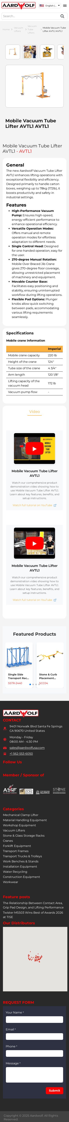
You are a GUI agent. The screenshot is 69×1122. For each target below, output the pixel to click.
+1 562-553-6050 (21, 753)
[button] (34, 448)
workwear (10, 882)
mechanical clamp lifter (20, 815)
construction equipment (21, 877)
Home (6, 29)
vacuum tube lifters (32, 29)
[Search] (62, 16)
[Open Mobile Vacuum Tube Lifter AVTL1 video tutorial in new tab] (34, 505)
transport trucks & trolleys (22, 856)
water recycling (15, 871)
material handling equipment (25, 820)
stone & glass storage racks (24, 835)
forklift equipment (17, 846)
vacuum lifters (18, 29)
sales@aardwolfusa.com (27, 747)
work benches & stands (20, 861)
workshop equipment (19, 825)
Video (34, 411)
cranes (8, 841)
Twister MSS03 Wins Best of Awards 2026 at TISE (33, 915)
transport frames (16, 851)
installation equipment (20, 866)
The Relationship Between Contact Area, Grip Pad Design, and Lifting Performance (33, 905)
